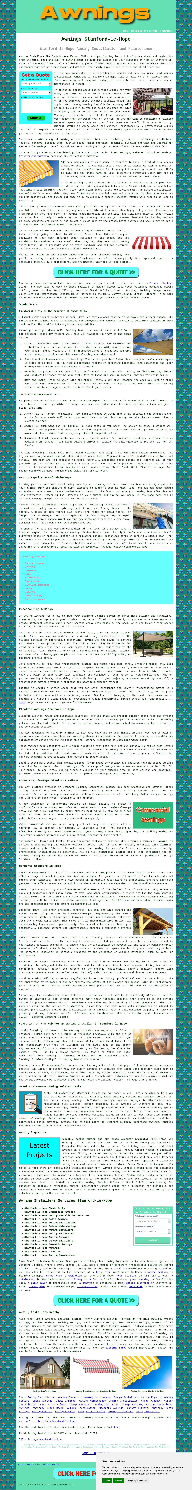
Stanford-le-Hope (161, 283)
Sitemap (21, 1464)
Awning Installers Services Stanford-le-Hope (65, 1201)
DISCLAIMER (166, 31)
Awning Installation (41, 1397)
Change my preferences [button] (137, 1480)
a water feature (156, 1272)
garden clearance (137, 1283)
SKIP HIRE (136, 1286)
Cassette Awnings (111, 1408)
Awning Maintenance (97, 1397)
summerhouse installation (64, 1275)
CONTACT (153, 31)
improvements (124, 1261)
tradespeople (138, 1265)
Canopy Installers (125, 1397)
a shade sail (88, 463)
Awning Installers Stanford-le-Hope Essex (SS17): (54, 56)
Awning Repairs (151, 1397)
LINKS (134, 31)
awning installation (142, 1348)
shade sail (56, 452)
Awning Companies (69, 1397)
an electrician (87, 1286)
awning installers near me (79, 1168)
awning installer (113, 1093)
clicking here (115, 1348)
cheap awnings (72, 1100)
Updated (46, 1464)
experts (133, 1344)
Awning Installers (158, 1404)
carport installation (150, 978)
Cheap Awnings (42, 1401)
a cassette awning (31, 1171)
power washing (139, 1279)
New (38, 1464)
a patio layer (37, 1283)
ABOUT (143, 31)
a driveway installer (82, 1279)
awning (70, 60)
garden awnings (129, 1100)
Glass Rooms (55, 1408)
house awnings (113, 1096)
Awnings (24, 1408)
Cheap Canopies (80, 1404)
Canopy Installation (91, 1411)
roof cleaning (127, 1275)
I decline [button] (118, 1480)
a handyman (86, 1283)
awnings (41, 146)
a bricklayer (102, 1272)
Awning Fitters (42, 1411)
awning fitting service (60, 1114)
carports (60, 880)
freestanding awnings (33, 156)
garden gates (36, 1286)
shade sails (27, 324)
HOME (125, 31)
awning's (121, 543)
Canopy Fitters (137, 1408)
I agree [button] (107, 1480)
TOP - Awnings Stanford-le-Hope (40, 1439)
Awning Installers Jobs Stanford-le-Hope (47, 1421)
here (117, 1427)
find (29, 1319)
